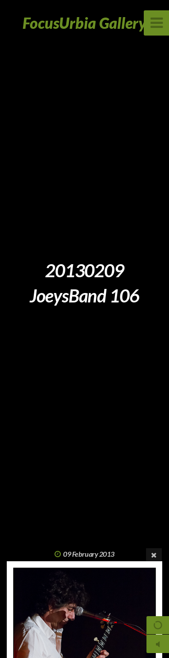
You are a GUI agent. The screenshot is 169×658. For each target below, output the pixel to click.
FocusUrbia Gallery (84, 23)
